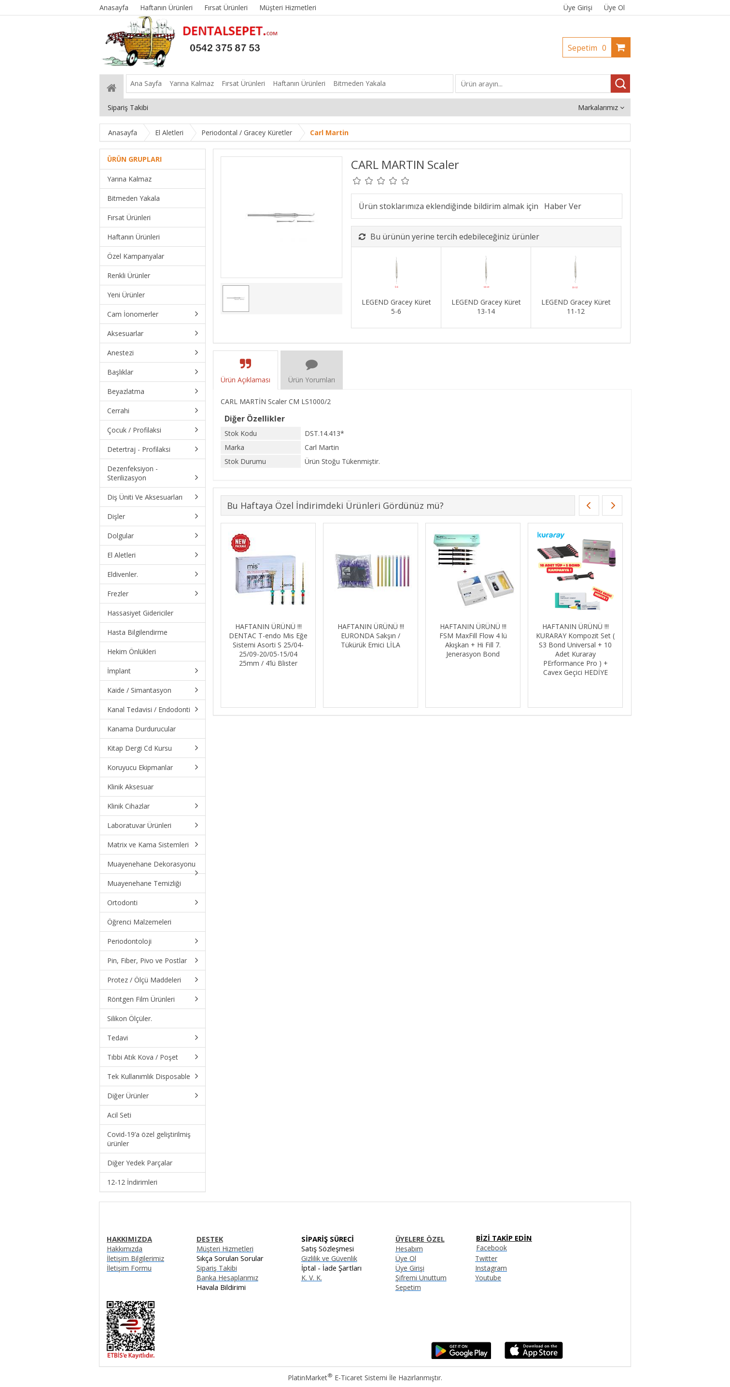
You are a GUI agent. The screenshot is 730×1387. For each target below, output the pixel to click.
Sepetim (589, 47)
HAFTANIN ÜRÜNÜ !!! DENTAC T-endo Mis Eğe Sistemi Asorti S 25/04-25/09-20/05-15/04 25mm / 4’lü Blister (268, 645)
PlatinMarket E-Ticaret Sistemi (337, 1377)
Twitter (486, 1258)
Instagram (491, 1268)
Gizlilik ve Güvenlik (329, 1258)
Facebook (491, 1247)
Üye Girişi (577, 7)
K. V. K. (311, 1277)
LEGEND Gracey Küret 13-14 (486, 306)
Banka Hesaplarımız (227, 1277)
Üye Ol (614, 7)
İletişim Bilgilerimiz (135, 1258)
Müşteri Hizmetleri (225, 1248)
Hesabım (409, 1248)
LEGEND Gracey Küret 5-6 (396, 306)
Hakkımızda (124, 1248)
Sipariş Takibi (217, 1268)
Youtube (488, 1277)
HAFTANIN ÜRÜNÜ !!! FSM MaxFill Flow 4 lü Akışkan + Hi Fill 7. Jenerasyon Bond (473, 640)
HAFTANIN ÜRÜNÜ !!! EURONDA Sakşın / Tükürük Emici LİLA (370, 635)
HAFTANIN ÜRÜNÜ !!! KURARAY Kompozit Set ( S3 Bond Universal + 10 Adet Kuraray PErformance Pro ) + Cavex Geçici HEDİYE (575, 649)
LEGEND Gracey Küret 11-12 (576, 306)
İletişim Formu (129, 1268)
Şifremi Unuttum (421, 1277)
